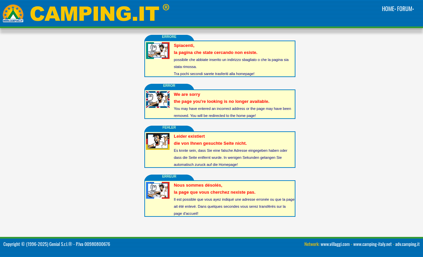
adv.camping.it (407, 243)
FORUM (404, 8)
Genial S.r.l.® (61, 243)
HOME (388, 8)
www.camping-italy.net (372, 243)
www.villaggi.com (335, 243)
